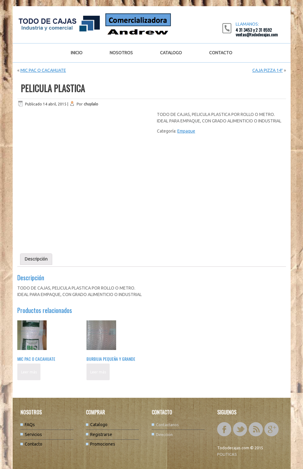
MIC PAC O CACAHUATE (43, 70)
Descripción (36, 259)
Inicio (76, 52)
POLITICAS (227, 454)
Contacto (220, 52)
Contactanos (167, 424)
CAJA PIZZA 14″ (267, 70)
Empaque (186, 131)
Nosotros (121, 52)
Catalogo (171, 52)
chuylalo (91, 104)
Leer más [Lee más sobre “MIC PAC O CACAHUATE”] (29, 372)
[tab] (36, 259)
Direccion (164, 434)
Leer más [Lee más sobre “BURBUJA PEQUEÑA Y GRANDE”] (98, 372)
